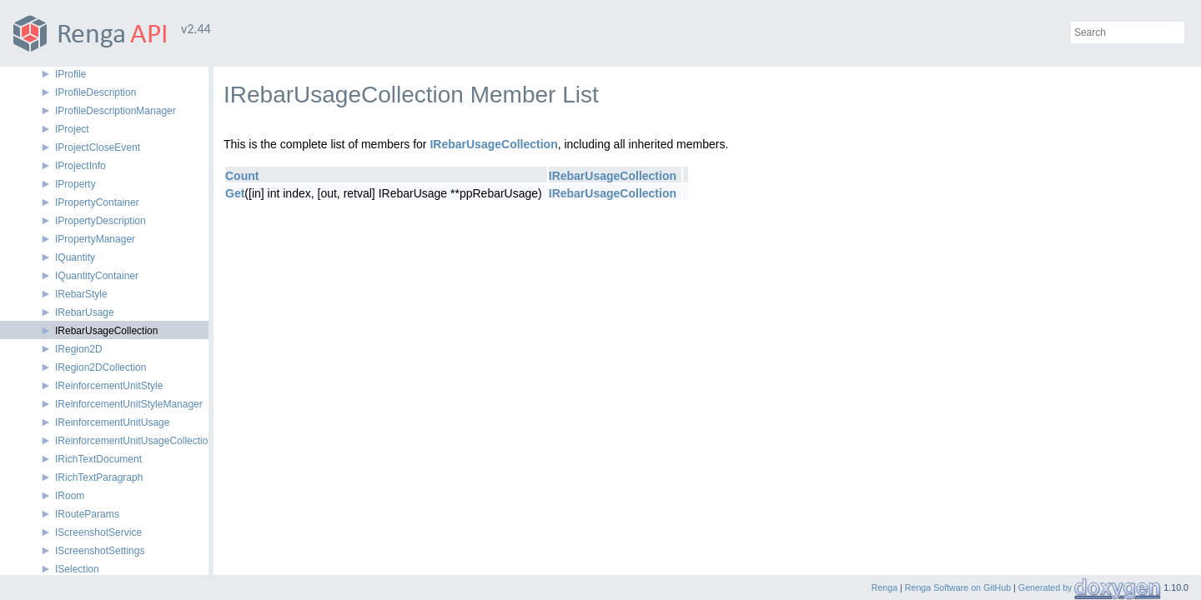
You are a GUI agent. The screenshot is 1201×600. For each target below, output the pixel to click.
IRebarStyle (81, 294)
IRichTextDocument (98, 459)
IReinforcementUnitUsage (112, 422)
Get (234, 193)
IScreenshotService (98, 532)
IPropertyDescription (100, 221)
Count (242, 175)
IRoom (69, 496)
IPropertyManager (95, 239)
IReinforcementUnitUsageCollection (134, 441)
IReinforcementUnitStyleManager (129, 404)
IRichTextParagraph (99, 477)
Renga (884, 587)
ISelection (77, 569)
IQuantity (75, 257)
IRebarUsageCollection (106, 331)
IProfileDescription (95, 92)
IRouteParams (87, 514)
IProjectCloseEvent (97, 147)
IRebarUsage (84, 312)
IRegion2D (79, 349)
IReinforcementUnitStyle (109, 386)
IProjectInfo (80, 166)
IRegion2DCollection (100, 367)
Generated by (1046, 587)
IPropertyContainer (97, 202)
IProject (72, 129)
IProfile (70, 74)
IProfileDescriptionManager (115, 111)
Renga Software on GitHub (958, 587)
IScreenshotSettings (99, 551)
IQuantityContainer (96, 276)
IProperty (75, 184)
